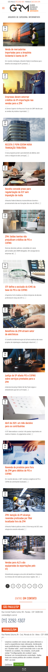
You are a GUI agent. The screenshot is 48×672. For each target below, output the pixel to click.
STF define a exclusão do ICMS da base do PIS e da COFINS (20, 288)
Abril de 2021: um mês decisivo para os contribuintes (19, 425)
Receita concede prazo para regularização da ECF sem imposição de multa (18, 192)
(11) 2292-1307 (13, 621)
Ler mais (12, 660)
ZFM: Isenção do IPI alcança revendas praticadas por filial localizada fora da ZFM (18, 518)
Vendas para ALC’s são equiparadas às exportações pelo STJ (20, 566)
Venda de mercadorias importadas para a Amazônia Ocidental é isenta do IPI (18, 52)
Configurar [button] (8, 664)
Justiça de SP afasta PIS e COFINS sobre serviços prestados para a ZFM (20, 379)
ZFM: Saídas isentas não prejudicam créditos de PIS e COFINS (18, 240)
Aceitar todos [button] (19, 664)
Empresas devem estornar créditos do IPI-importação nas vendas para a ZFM (19, 100)
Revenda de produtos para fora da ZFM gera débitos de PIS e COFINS (19, 470)
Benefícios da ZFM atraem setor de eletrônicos (19, 333)
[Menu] (3, 8)
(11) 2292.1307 (20, 2)
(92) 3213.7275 (35, 2)
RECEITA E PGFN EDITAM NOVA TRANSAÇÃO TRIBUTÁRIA (18, 146)
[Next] (40, 586)
